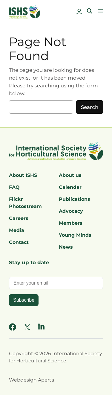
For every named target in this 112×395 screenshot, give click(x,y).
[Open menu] (100, 11)
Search (89, 107)
